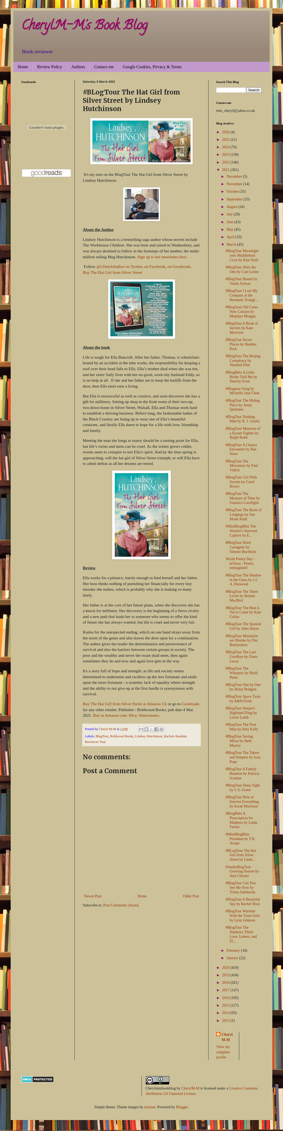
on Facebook (154, 266)
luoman (149, 1107)
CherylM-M (190, 1088)
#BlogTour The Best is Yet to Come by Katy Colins (243, 612)
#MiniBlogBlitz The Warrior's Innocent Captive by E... (241, 530)
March (231, 244)
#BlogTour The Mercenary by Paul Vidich (242, 465)
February (233, 950)
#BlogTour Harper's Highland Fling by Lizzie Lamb (241, 712)
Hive (133, 715)
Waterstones (149, 715)
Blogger (182, 1107)
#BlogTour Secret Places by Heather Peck (241, 344)
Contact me (103, 66)
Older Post (191, 896)
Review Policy (49, 66)
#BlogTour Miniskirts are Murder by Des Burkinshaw (242, 640)
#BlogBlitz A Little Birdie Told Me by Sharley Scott (241, 377)
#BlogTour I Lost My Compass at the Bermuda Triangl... (242, 295)
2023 (226, 155)
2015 (226, 1005)
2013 (226, 1021)
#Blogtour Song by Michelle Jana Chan (242, 391)
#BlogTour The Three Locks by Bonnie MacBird (242, 596)
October (232, 191)
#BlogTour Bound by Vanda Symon (241, 281)
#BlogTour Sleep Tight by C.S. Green (243, 787)
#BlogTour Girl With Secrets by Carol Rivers (241, 481)
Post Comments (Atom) (121, 905)
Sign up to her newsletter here (161, 257)
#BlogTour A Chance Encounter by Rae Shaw (241, 449)
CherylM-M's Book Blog (84, 26)
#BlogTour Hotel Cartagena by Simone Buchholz (241, 547)
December (234, 176)
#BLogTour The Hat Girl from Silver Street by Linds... (241, 855)
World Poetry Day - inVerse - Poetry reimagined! (240, 563)
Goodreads (190, 703)
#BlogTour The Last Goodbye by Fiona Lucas (241, 656)
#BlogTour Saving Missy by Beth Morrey (239, 740)
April (230, 237)
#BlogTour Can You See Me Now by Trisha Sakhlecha (241, 887)
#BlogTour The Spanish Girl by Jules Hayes (243, 626)
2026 (226, 132)
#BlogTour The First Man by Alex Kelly (242, 727)
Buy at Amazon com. (110, 715)
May (230, 229)
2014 (226, 1013)
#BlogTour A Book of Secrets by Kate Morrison (242, 328)
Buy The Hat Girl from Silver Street (112, 272)
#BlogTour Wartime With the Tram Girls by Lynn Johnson (243, 915)
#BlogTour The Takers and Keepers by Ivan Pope (243, 757)
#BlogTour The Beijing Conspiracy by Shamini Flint (243, 360)
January (232, 958)
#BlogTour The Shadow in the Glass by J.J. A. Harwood (243, 579)
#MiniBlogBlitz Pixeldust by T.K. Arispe (241, 838)
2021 (226, 170)
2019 (226, 975)
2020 (226, 968)
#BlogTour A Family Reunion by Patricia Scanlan (242, 773)
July (230, 214)
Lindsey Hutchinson (148, 736)
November (234, 184)
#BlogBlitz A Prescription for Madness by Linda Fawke (241, 820)
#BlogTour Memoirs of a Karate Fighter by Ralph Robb (243, 433)
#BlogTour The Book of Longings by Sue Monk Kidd (243, 514)
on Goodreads (178, 266)
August (232, 207)
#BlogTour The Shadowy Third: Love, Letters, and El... (241, 934)
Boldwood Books (121, 736)
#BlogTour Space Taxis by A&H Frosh (243, 698)
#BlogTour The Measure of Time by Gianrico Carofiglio (243, 498)
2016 (226, 998)
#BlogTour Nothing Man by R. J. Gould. (243, 419)
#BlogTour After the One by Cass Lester (242, 269)
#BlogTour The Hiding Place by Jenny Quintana (243, 405)
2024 (226, 147)
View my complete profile (223, 1052)
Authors (78, 66)
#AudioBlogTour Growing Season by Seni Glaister (242, 871)
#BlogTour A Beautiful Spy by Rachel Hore (243, 901)
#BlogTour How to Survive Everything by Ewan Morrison (242, 801)
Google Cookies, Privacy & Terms (152, 66)
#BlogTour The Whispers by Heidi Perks (242, 673)
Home (23, 66)
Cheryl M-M (227, 1037)
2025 (226, 140)
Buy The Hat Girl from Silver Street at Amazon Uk (125, 703)
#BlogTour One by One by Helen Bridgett (243, 687)
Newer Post (92, 896)
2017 (226, 990)
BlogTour (102, 736)
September (234, 199)
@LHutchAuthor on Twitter (119, 266)
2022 (226, 162)
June (230, 222)
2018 (226, 983)
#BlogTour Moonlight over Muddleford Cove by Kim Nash (242, 255)
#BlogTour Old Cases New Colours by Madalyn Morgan (242, 311)
